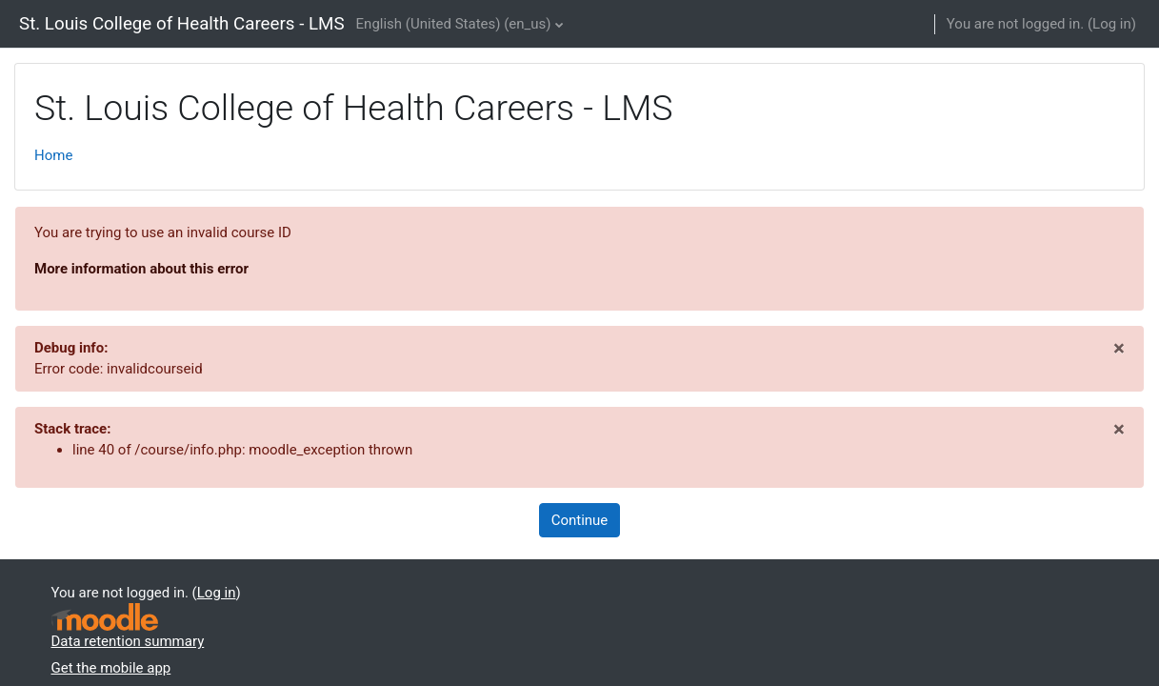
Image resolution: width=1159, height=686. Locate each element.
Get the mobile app (111, 667)
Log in (1111, 23)
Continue (580, 520)
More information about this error (141, 268)
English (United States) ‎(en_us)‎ (453, 23)
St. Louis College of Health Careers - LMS (182, 23)
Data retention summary (128, 641)
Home (53, 155)
